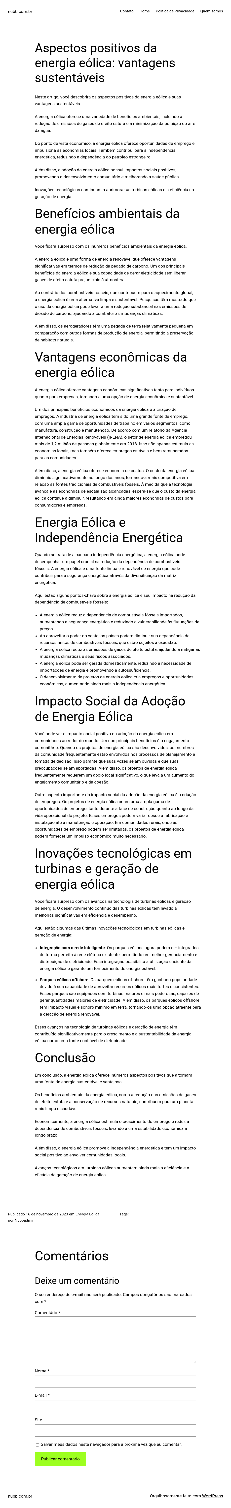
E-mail (42, 1395)
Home (145, 11)
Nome (42, 1370)
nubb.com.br (20, 11)
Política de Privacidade (175, 11)
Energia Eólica (87, 1214)
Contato (126, 11)
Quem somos (211, 11)
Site (38, 1419)
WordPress (212, 1495)
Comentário (47, 1312)
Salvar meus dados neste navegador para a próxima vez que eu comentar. (111, 1444)
